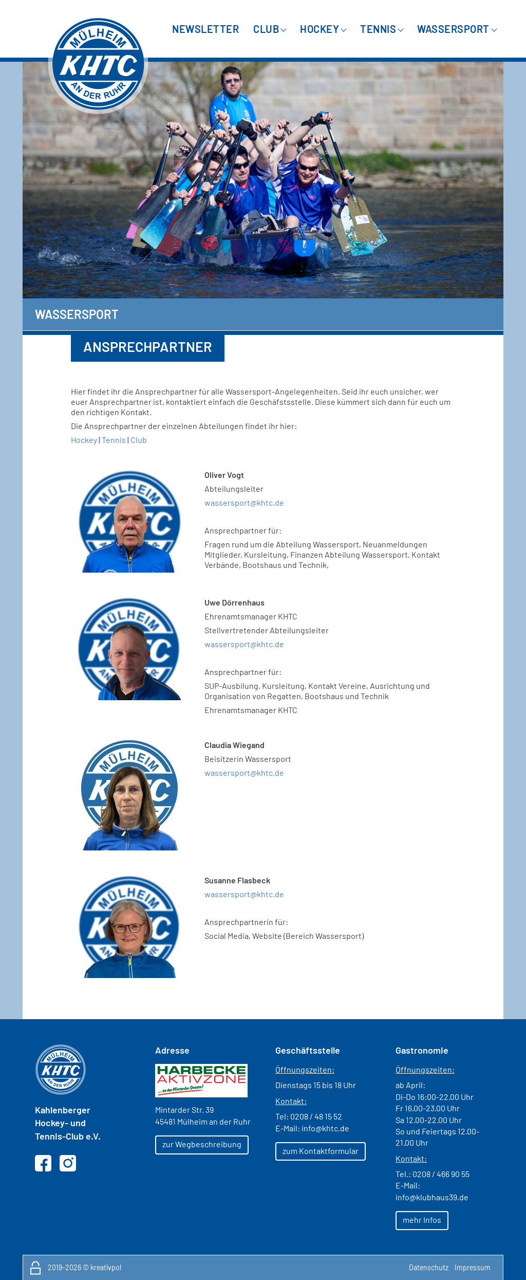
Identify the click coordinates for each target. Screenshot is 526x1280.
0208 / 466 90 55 (440, 1174)
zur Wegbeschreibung (201, 1144)
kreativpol (105, 1267)
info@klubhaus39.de (432, 1197)
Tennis (114, 440)
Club (138, 440)
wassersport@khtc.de (244, 772)
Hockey (84, 440)
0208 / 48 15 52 (316, 1116)
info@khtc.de (325, 1128)
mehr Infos (422, 1219)
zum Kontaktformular (321, 1150)
